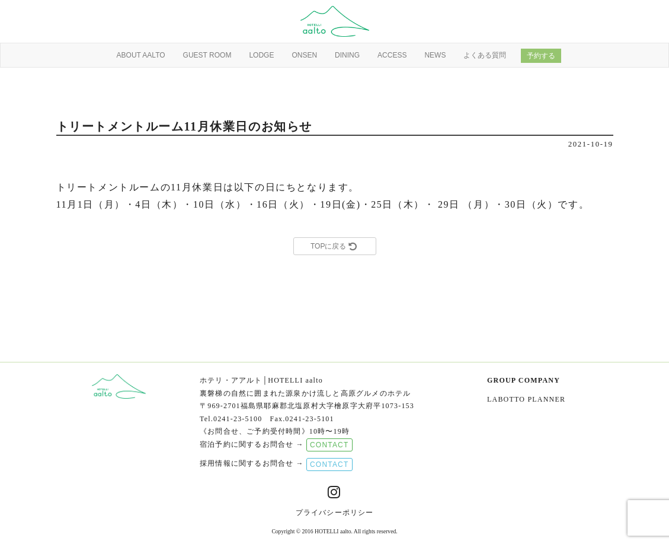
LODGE (261, 55)
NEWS (435, 55)
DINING (347, 55)
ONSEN (304, 55)
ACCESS (391, 55)
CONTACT (329, 445)
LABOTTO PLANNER (526, 399)
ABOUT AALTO (141, 55)
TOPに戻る (334, 246)
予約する (541, 56)
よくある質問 (484, 55)
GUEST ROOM (207, 55)
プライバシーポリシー (335, 512)
